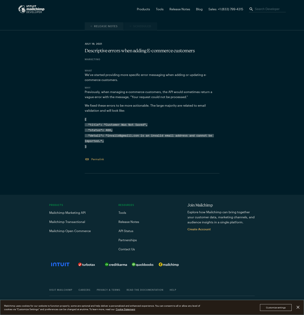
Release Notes (179, 9)
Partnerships (127, 240)
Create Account (199, 229)
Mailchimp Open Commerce (70, 231)
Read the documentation (145, 289)
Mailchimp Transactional (67, 222)
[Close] (298, 307)
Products (56, 205)
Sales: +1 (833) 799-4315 (225, 9)
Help (173, 289)
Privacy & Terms (108, 289)
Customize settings (276, 307)
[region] (152, 307)
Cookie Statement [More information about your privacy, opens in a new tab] (125, 309)
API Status (125, 231)
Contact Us (126, 249)
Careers (85, 289)
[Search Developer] (267, 9)
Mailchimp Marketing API (67, 212)
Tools (160, 9)
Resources (126, 205)
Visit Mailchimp (60, 289)
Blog (199, 9)
